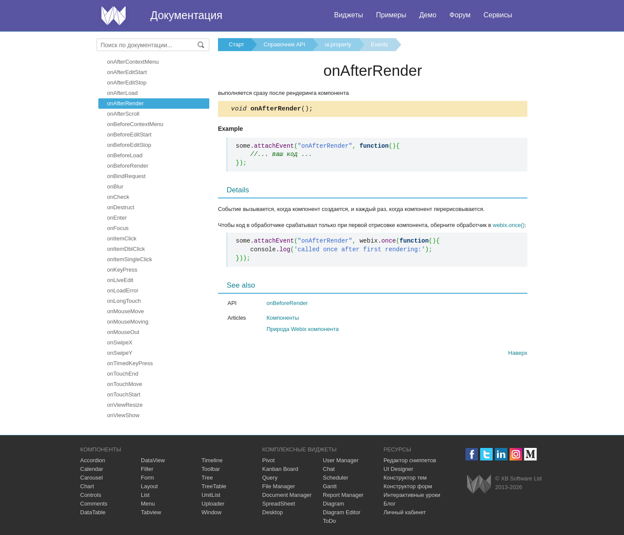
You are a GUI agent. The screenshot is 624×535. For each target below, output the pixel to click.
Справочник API (284, 44)
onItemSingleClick (129, 259)
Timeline (212, 460)
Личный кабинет (405, 512)
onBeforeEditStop (129, 145)
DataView (153, 460)
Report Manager (343, 495)
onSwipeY (120, 353)
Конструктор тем (405, 477)
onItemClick (121, 238)
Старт (236, 44)
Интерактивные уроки (412, 495)
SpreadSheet (278, 503)
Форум (460, 15)
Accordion (92, 460)
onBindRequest (126, 176)
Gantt (330, 486)
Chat (329, 469)
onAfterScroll (123, 113)
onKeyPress (122, 269)
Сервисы (498, 15)
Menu (148, 503)
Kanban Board (280, 469)
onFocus (118, 228)
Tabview (151, 512)
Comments (93, 503)
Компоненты (282, 319)
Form (147, 477)
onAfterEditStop (126, 82)
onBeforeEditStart (129, 134)
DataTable (93, 512)
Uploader (213, 503)
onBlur (115, 186)
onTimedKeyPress (130, 363)
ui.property (338, 44)
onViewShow (123, 415)
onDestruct (120, 207)
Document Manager (287, 495)
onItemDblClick (126, 249)
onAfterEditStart (127, 72)
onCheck (118, 197)
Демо (427, 15)
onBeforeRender (127, 165)
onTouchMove (124, 384)
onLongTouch (124, 301)
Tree (207, 477)
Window (211, 512)
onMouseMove (125, 311)
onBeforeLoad (125, 155)
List (145, 495)
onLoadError (122, 290)
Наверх (517, 354)
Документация (186, 15)
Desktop (272, 512)
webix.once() (509, 226)
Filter (147, 469)
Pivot (268, 460)
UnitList (211, 495)
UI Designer (398, 469)
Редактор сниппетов (410, 460)
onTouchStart (123, 394)
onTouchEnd (122, 373)
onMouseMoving (127, 321)
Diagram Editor (342, 512)
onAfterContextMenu (133, 61)
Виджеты (348, 15)
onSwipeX (120, 342)
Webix (479, 484)
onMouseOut (123, 332)
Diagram (333, 503)
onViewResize (125, 405)
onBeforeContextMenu (135, 124)
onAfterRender (125, 103)
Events (379, 44)
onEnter (117, 217)
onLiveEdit (120, 280)
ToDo (329, 521)
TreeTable (214, 486)
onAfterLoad (122, 93)
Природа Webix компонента (302, 330)
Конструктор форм (408, 486)
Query (269, 477)
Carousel (91, 477)
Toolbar (211, 469)
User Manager (340, 460)
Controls (90, 495)
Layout (149, 486)
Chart (87, 486)
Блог (390, 503)
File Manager (278, 486)
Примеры (391, 15)
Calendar (91, 469)
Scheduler (335, 477)
